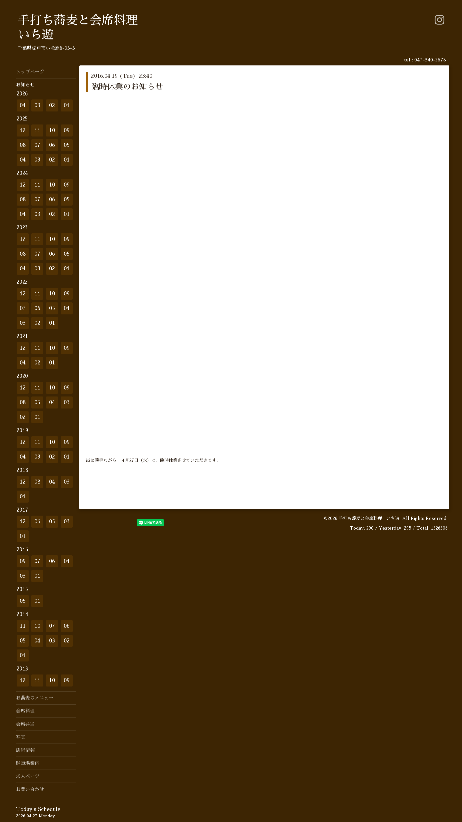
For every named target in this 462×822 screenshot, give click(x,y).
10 (52, 130)
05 (67, 145)
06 (52, 145)
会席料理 (25, 711)
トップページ (30, 71)
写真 (20, 737)
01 (67, 105)
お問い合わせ (30, 789)
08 (23, 145)
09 (67, 130)
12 (23, 130)
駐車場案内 (27, 763)
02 (52, 105)
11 (37, 130)
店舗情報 (25, 750)
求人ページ (27, 776)
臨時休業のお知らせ (127, 87)
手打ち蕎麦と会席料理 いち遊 (369, 518)
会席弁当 (25, 724)
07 (37, 145)
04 (23, 105)
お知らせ (25, 84)
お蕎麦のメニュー (34, 698)
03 (37, 105)
